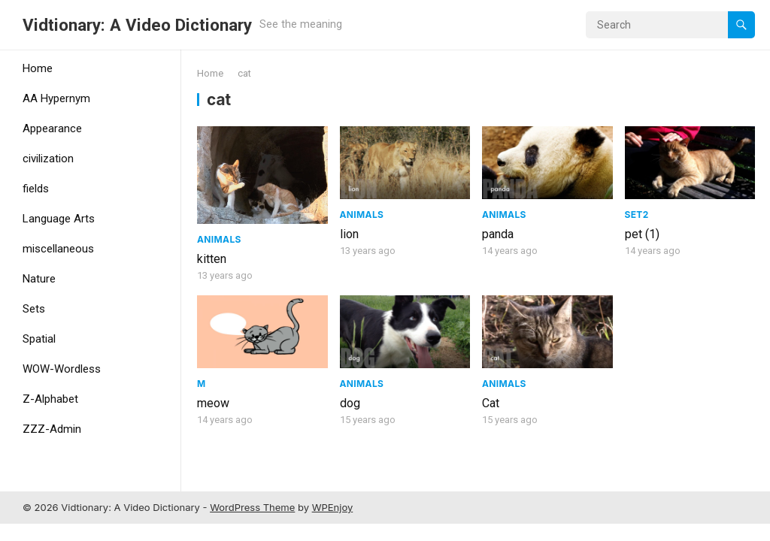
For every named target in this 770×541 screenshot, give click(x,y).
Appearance (52, 128)
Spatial (39, 339)
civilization (48, 158)
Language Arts (59, 218)
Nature (39, 279)
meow (213, 403)
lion (349, 234)
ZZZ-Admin (52, 429)
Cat (490, 403)
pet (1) (642, 234)
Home (38, 68)
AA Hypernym (56, 98)
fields (36, 188)
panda (498, 234)
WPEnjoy (332, 507)
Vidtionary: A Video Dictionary (137, 25)
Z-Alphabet (50, 399)
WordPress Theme (252, 507)
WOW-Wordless (62, 369)
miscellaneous (58, 248)
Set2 (637, 214)
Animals (219, 239)
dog (350, 403)
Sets (34, 309)
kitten (211, 259)
